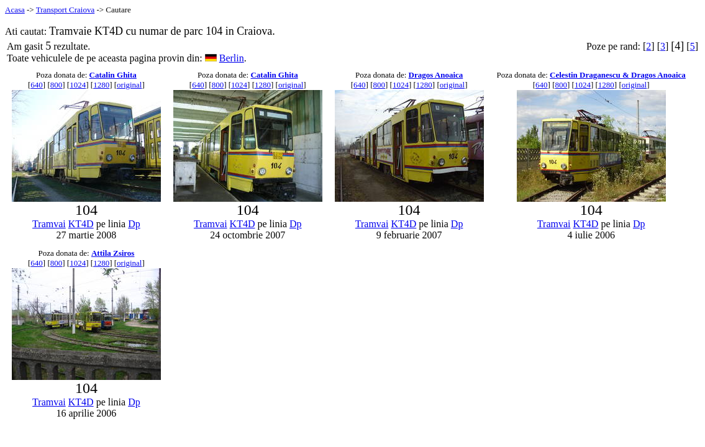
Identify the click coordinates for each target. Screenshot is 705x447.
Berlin (231, 58)
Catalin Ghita (113, 74)
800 (56, 84)
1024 (78, 84)
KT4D (81, 224)
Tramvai (49, 224)
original (129, 84)
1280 (101, 84)
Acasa (15, 9)
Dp (134, 224)
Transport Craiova (65, 9)
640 (36, 84)
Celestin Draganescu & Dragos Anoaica (618, 74)
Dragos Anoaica (436, 74)
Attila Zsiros (112, 253)
